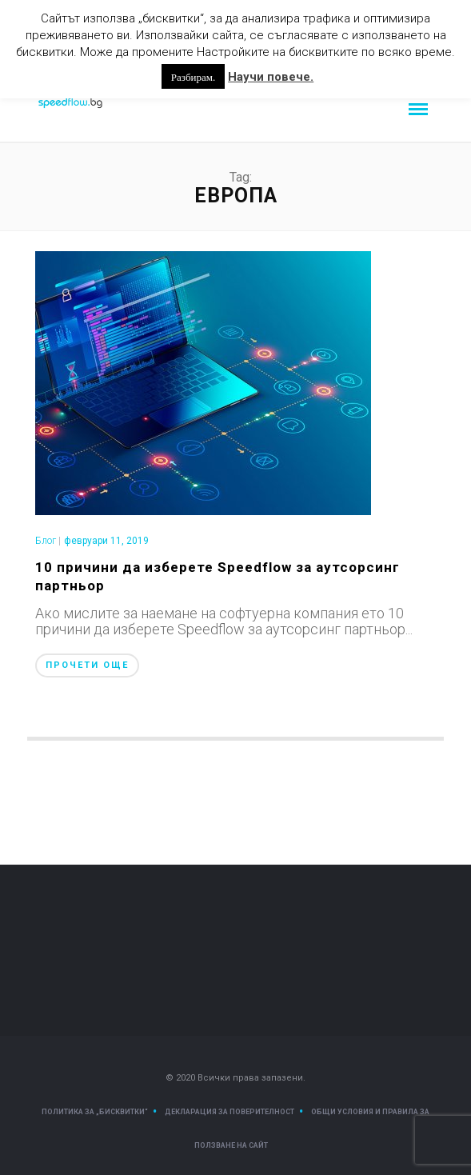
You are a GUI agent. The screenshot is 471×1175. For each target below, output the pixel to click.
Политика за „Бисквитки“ (95, 1112)
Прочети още (87, 665)
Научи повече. (270, 77)
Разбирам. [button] (193, 76)
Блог (45, 540)
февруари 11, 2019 (106, 540)
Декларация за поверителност (229, 1112)
